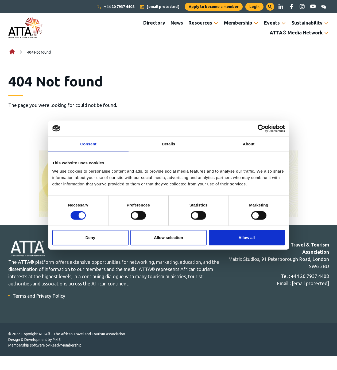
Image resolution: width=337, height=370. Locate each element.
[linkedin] (281, 6)
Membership (238, 22)
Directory (154, 22)
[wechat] (323, 6)
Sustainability (307, 22)
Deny (90, 237)
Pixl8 (57, 339)
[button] (270, 7)
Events (272, 22)
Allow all (247, 237)
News (177, 22)
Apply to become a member (214, 7)
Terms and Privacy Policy (39, 296)
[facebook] (291, 6)
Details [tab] (168, 143)
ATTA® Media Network (296, 32)
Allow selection (168, 237)
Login (254, 7)
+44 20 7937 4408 (115, 7)
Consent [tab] (88, 143)
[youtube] (313, 6)
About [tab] (249, 143)
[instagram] (302, 6)
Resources (200, 22)
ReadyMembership (66, 345)
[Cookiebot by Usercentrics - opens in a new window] (261, 128)
